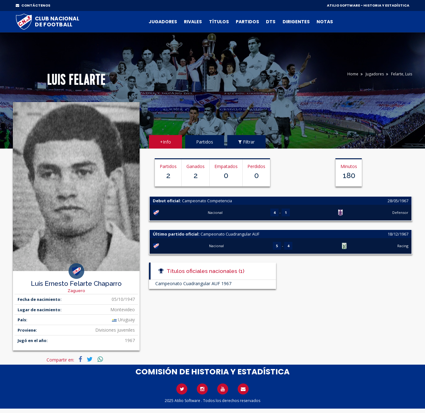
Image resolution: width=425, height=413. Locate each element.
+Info (165, 142)
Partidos (247, 22)
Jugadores (163, 22)
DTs (270, 22)
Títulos (219, 22)
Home (352, 74)
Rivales (193, 22)
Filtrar (246, 142)
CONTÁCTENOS (33, 5)
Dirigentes (296, 22)
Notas (325, 22)
